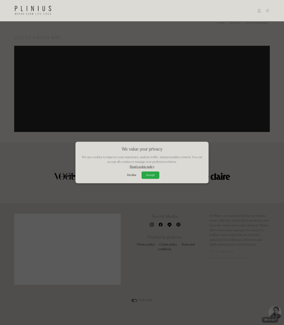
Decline (131, 175)
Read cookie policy (142, 167)
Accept (150, 175)
